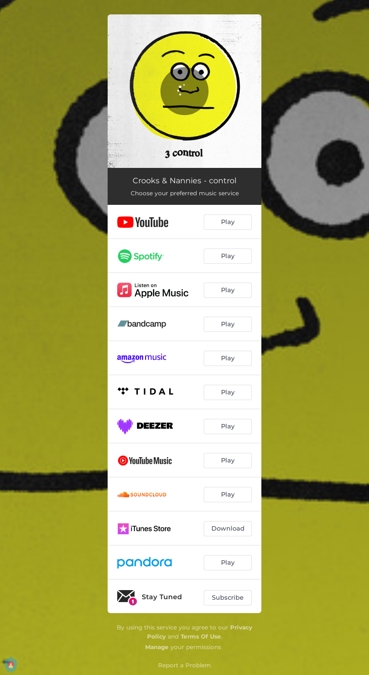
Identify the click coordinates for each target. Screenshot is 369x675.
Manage (157, 647)
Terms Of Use (201, 636)
